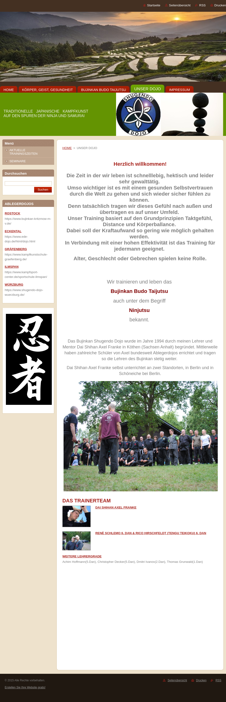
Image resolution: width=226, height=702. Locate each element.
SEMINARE (17, 161)
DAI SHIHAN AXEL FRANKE (116, 507)
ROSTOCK (12, 213)
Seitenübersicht (179, 5)
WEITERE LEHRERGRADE (82, 556)
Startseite (153, 5)
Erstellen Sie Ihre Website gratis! (25, 687)
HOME (67, 148)
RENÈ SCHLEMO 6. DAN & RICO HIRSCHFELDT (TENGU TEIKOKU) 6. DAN (150, 533)
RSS (202, 5)
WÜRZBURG (14, 284)
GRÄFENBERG (16, 249)
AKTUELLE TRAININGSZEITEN (23, 151)
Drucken (220, 5)
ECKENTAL (13, 231)
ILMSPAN (12, 266)
